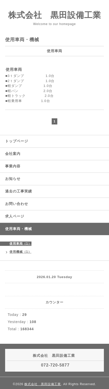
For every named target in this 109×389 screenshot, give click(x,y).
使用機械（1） (20, 252)
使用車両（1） (20, 243)
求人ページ (14, 216)
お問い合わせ (16, 204)
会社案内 (12, 154)
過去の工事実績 (18, 191)
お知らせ (12, 179)
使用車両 (14, 69)
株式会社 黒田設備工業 (54, 15)
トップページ (16, 141)
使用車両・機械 (18, 229)
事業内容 (12, 166)
